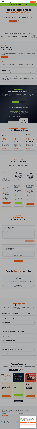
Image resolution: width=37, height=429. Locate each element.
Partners (23, 1)
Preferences (28, 426)
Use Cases (11, 2)
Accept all (28, 422)
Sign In (27, 1)
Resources (17, 1)
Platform (5, 1)
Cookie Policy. (28, 420)
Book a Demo (33, 1)
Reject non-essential (28, 424)
